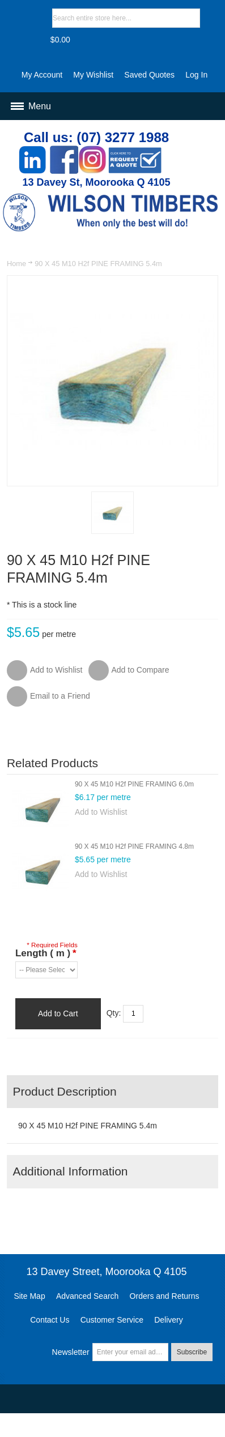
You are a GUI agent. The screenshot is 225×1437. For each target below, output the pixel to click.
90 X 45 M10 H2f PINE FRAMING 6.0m (134, 784)
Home (16, 263)
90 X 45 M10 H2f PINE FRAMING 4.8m (134, 846)
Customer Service (111, 1319)
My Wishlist (93, 74)
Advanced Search (87, 1296)
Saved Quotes (149, 74)
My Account (42, 74)
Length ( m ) (45, 953)
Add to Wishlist (101, 811)
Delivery (168, 1319)
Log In (196, 74)
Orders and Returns (164, 1296)
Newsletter (71, 1352)
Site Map (29, 1296)
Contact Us (49, 1319)
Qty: (114, 1012)
